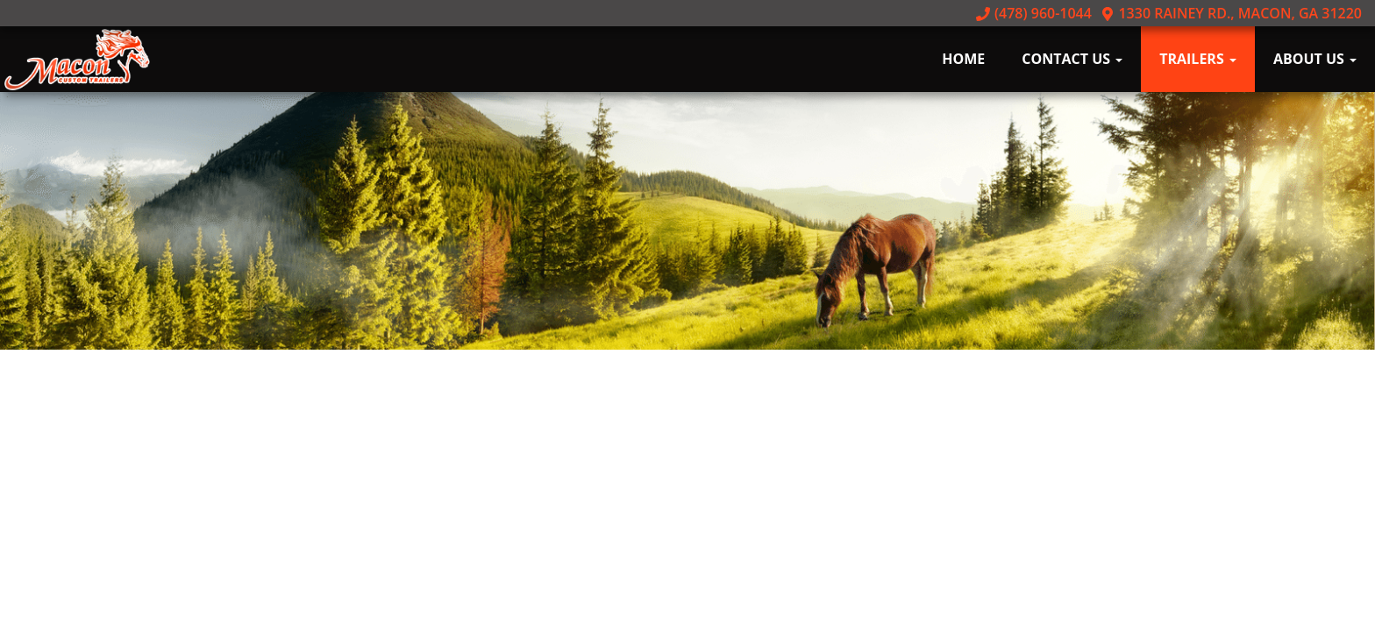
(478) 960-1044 (1034, 13)
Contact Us (1072, 58)
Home (963, 58)
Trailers (1197, 58)
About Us (1315, 58)
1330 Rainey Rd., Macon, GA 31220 (1231, 13)
